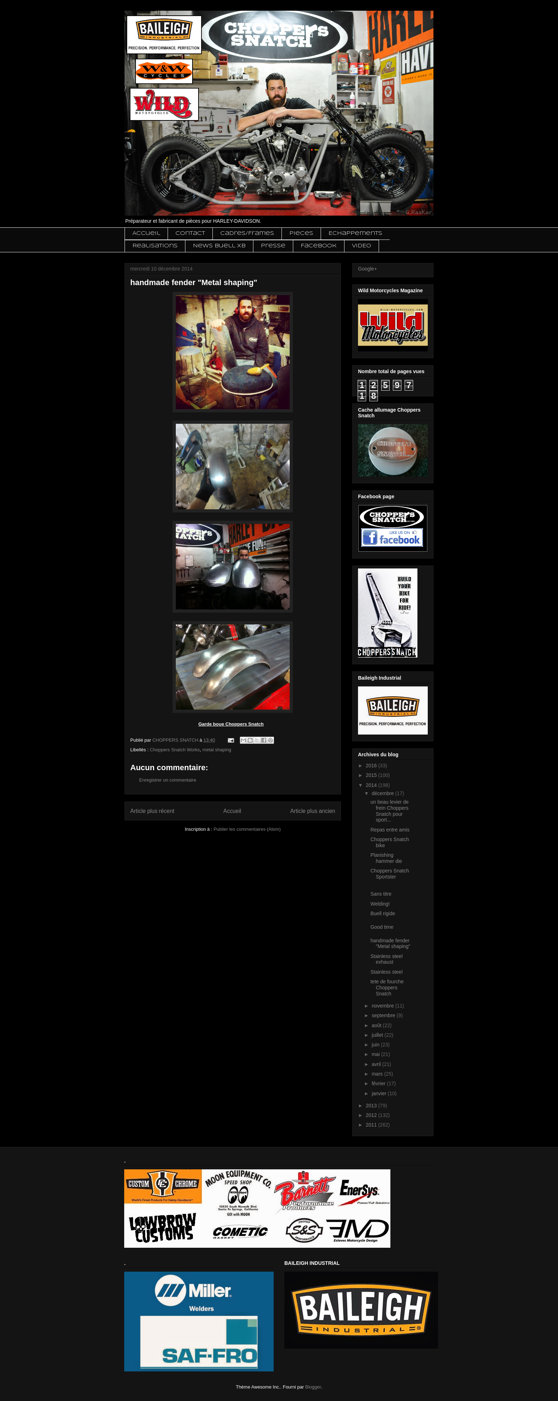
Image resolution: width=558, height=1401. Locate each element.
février (379, 1083)
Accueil (146, 233)
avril (377, 1064)
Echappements (355, 233)
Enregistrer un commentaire (167, 780)
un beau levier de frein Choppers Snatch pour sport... (389, 811)
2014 (372, 785)
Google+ (367, 269)
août (377, 1025)
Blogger (313, 1387)
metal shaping (216, 749)
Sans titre (380, 894)
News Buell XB (219, 245)
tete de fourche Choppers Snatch (387, 987)
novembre (383, 1006)
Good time (382, 927)
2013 (372, 1105)
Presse (273, 245)
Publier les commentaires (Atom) (247, 829)
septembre (384, 1015)
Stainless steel (386, 972)
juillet (378, 1035)
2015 (372, 775)
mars (378, 1074)
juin (376, 1044)
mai (376, 1054)
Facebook (319, 245)
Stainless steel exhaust (386, 959)
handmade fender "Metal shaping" (390, 943)
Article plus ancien (312, 811)
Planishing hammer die (386, 858)
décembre (383, 793)
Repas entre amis (390, 830)
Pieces (301, 233)
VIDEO (361, 245)
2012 (372, 1115)
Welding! (380, 904)
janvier (380, 1093)
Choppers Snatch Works (175, 749)
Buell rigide (382, 913)
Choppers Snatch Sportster (389, 874)
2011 (372, 1125)
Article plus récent (152, 811)
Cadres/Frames (247, 233)
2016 (372, 765)
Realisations (155, 245)
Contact (190, 233)
